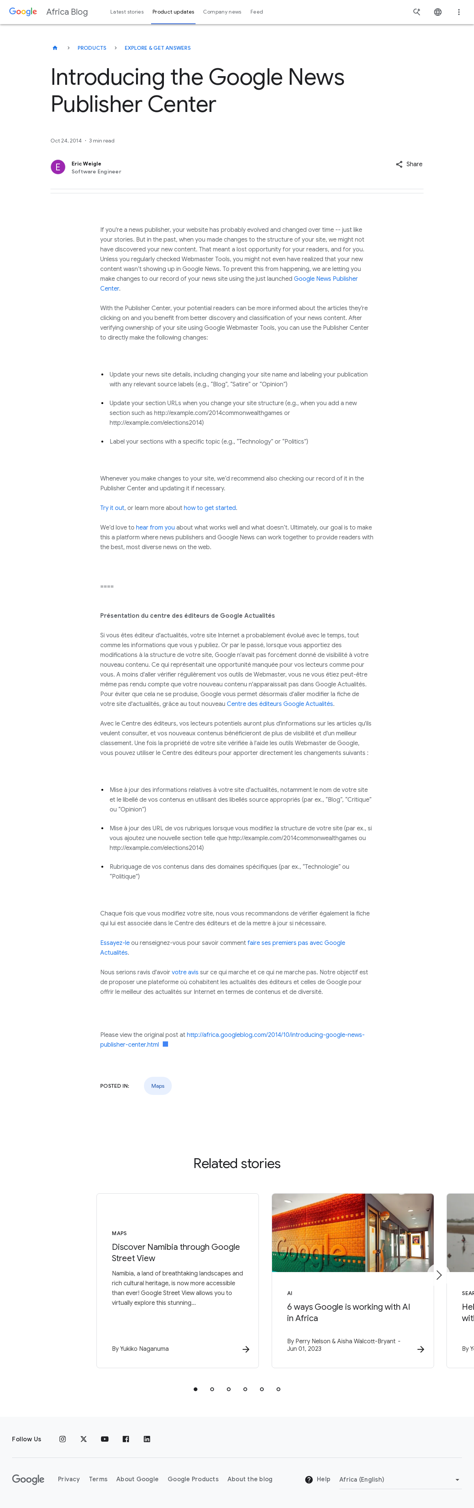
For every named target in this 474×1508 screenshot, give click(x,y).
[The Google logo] (28, 1480)
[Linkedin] (147, 1439)
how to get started (210, 508)
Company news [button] (222, 12)
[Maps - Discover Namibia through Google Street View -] (138, 1281)
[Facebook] (126, 1439)
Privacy (69, 1480)
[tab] (195, 1389)
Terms (98, 1480)
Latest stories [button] (127, 12)
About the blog (250, 1480)
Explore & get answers (158, 47)
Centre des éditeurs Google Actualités (280, 704)
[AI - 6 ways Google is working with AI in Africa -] (336, 1281)
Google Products (193, 1480)
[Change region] (400, 1480)
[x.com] (84, 1439)
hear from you (155, 527)
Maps (157, 1085)
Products (92, 47)
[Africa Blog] (55, 48)
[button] (409, 164)
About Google (137, 1480)
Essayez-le (115, 943)
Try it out (112, 508)
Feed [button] (257, 12)
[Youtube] (105, 1439)
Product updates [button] (173, 12)
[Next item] (438, 1275)
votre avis (185, 972)
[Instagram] (63, 1439)
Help (317, 1480)
